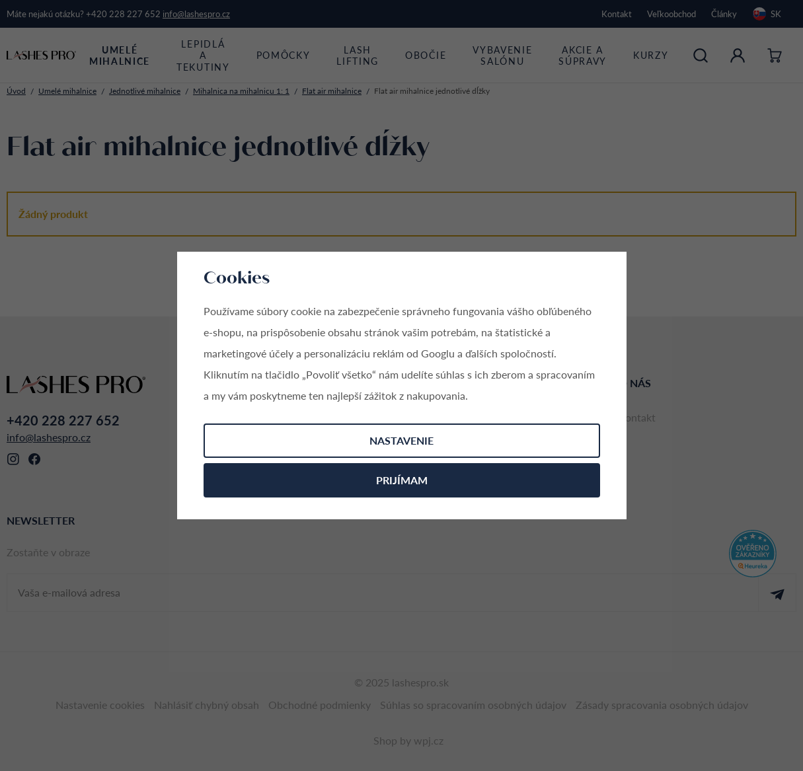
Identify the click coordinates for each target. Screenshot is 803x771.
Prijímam (402, 480)
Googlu (438, 353)
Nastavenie (401, 440)
